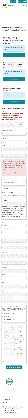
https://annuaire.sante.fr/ (17, 210)
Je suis (4, 179)
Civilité (3, 138)
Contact (6, 402)
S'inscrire (13, 1)
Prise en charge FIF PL (9, 316)
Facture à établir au (6, 229)
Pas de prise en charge (9, 319)
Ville (2, 259)
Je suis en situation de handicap (12, 172)
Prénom (3, 152)
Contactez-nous (22, 1)
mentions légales (16, 347)
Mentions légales (8, 396)
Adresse (3, 267)
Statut (3, 222)
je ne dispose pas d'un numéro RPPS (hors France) (14, 196)
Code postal (4, 252)
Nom (3, 145)
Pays (3, 274)
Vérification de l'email (7, 298)
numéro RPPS (5, 200)
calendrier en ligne (6, 310)
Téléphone (4, 282)
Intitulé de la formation (7, 130)
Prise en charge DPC (9, 313)
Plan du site (7, 399)
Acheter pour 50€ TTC (14, 55)
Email (3, 291)
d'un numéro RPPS (9, 192)
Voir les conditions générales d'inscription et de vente (13, 329)
